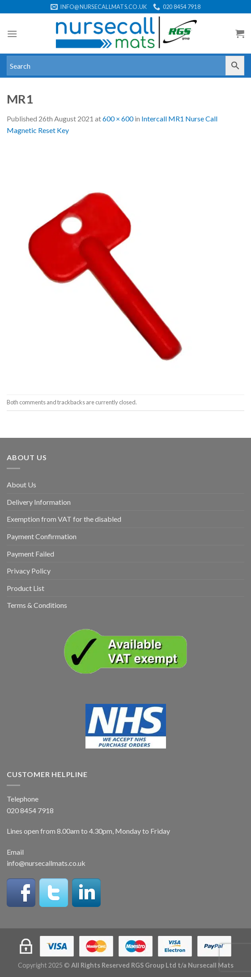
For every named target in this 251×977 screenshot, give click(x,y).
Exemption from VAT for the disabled (64, 519)
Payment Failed (30, 553)
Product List (25, 588)
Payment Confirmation (42, 536)
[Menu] (12, 34)
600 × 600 (117, 118)
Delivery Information (39, 502)
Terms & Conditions (37, 605)
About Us (21, 484)
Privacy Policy (29, 570)
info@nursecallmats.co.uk (46, 863)
